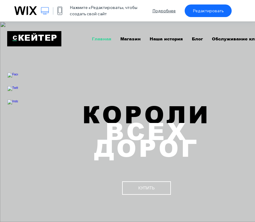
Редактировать (208, 10)
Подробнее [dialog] (164, 10)
